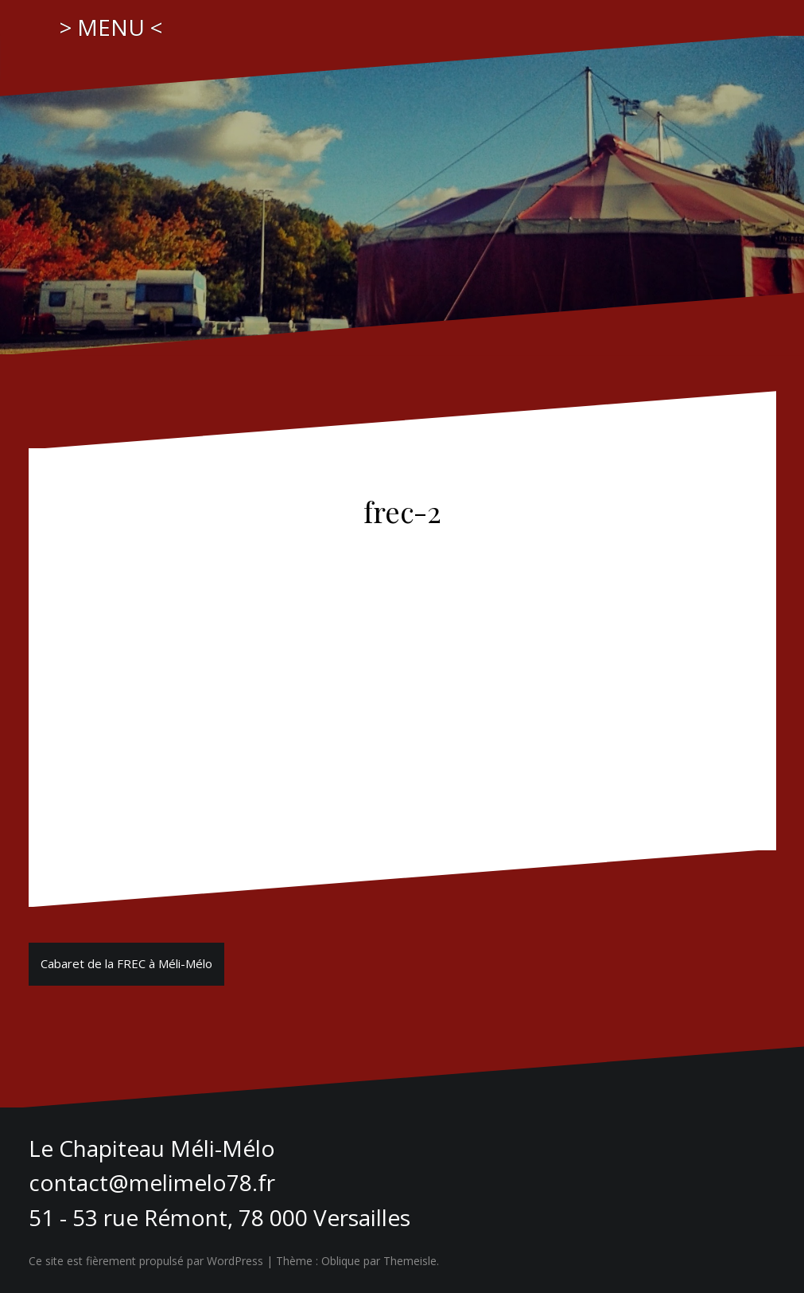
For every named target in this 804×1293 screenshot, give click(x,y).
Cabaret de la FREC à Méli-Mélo (126, 963)
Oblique (340, 1260)
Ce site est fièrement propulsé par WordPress (146, 1260)
